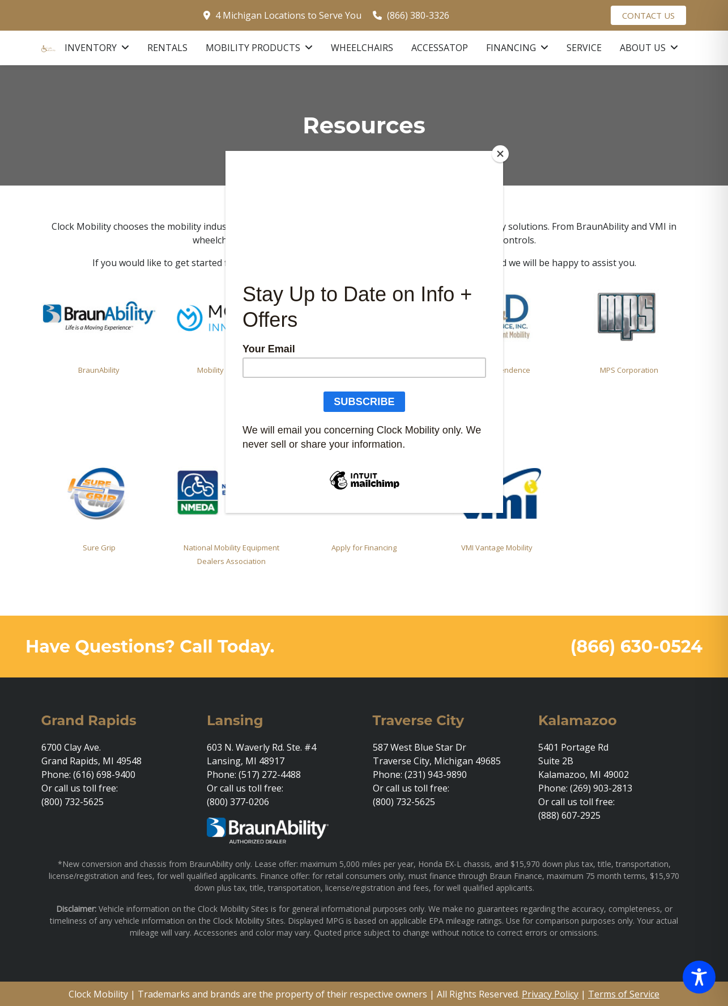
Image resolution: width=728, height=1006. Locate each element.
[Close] (500, 153)
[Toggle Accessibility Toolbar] (699, 977)
